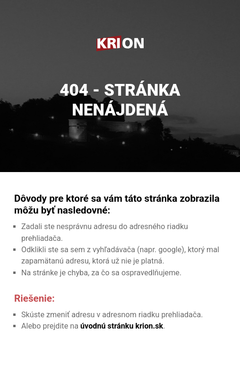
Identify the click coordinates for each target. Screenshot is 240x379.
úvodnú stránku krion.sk (121, 325)
